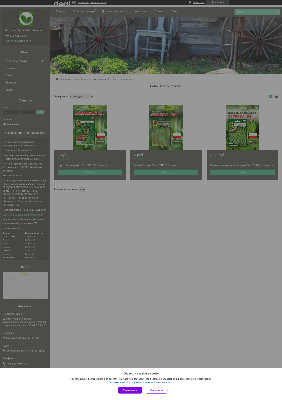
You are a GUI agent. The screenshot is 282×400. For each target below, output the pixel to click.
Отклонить (156, 390)
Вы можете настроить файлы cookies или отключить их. (140, 382)
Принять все (130, 390)
